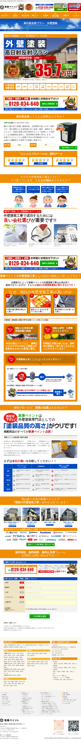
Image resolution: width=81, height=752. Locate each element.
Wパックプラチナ (46, 699)
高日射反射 (25, 694)
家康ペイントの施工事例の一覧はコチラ (40, 544)
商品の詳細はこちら (68, 147)
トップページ (5, 692)
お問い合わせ (5, 703)
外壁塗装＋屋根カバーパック (47, 701)
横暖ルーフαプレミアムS (28, 711)
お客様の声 (66, 16)
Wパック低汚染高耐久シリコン (48, 696)
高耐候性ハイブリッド (27, 706)
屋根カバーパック (25, 710)
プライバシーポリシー (7, 705)
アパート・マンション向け (47, 713)
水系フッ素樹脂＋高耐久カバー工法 (49, 708)
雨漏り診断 (65, 692)
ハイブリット (25, 696)
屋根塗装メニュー (25, 701)
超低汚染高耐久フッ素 (27, 708)
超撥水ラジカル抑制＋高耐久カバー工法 (50, 710)
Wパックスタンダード (46, 694)
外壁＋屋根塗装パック (46, 692)
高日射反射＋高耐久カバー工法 (48, 703)
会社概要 (4, 694)
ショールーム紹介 (6, 701)
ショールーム (76, 16)
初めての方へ (5, 16)
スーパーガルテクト (27, 713)
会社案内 (15, 16)
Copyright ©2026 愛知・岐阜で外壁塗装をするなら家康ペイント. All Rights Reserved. (62, 738)
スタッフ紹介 (5, 699)
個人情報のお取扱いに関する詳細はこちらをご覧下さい (42, 609)
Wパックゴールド (46, 698)
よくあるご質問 (66, 703)
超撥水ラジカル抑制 (27, 698)
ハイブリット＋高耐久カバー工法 (49, 705)
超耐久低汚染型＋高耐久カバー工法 (49, 706)
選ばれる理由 (25, 16)
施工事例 (46, 16)
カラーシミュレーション (68, 701)
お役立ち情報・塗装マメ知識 (56, 16)
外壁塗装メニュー (25, 692)
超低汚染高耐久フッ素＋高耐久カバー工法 (51, 711)
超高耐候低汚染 (26, 699)
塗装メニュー (35, 16)
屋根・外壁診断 (66, 694)
